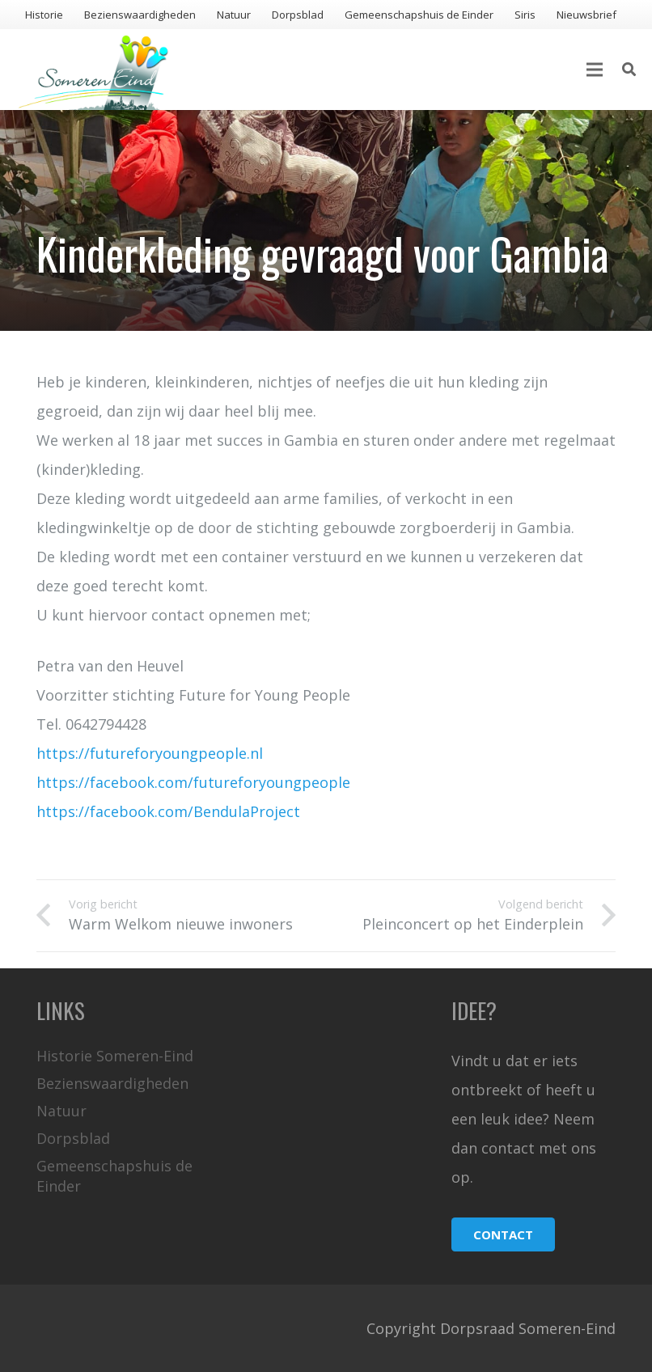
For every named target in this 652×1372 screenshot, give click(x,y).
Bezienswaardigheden (112, 1083)
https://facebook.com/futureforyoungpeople (193, 782)
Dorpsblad (73, 1138)
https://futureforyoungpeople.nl (149, 753)
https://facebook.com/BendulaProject (168, 811)
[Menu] (594, 69)
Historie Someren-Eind (114, 1055)
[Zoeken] (629, 69)
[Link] (93, 69)
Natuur (61, 1110)
